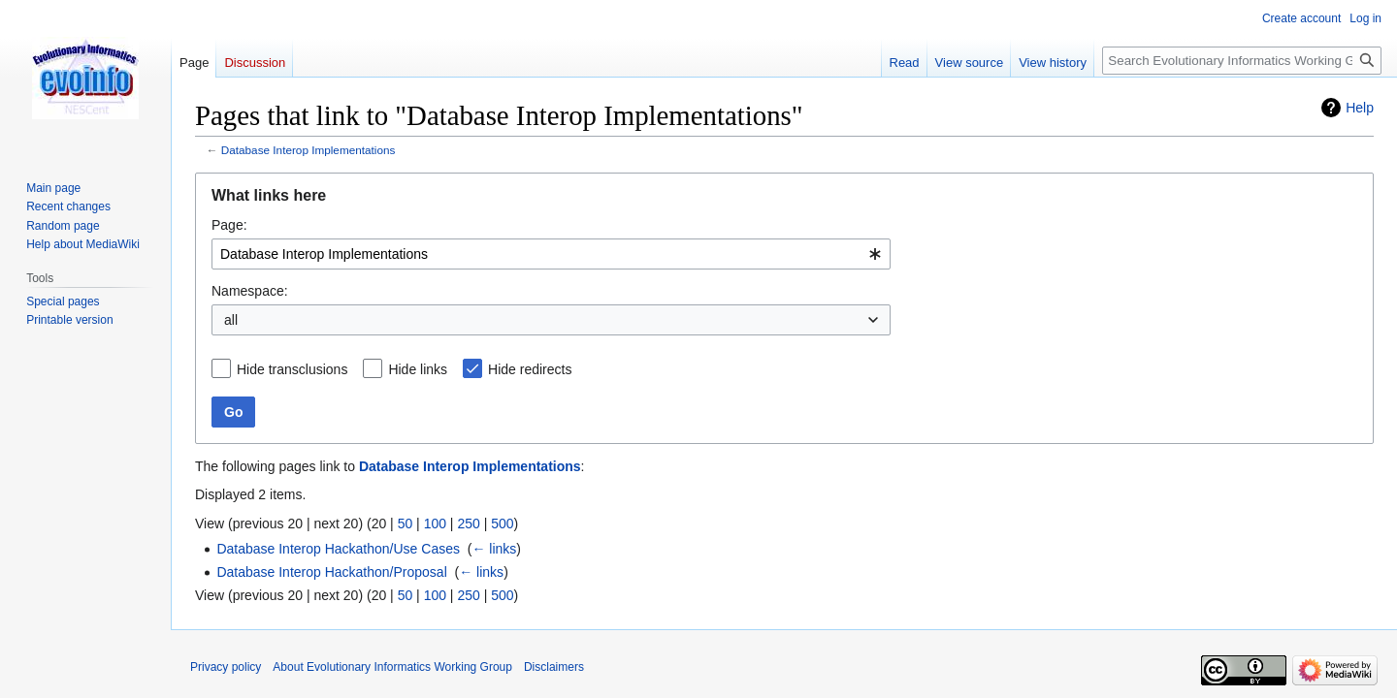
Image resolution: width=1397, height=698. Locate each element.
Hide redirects (529, 369)
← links (493, 548)
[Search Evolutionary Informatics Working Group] (1241, 61)
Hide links (417, 369)
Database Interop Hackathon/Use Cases (338, 548)
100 (435, 523)
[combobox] (551, 254)
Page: (229, 225)
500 (502, 523)
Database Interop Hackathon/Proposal (331, 572)
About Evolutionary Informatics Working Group (392, 667)
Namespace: (249, 291)
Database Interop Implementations (308, 149)
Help (1360, 107)
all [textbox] (231, 320)
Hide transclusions (292, 369)
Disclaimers (554, 667)
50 (405, 523)
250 (468, 523)
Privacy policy (225, 667)
